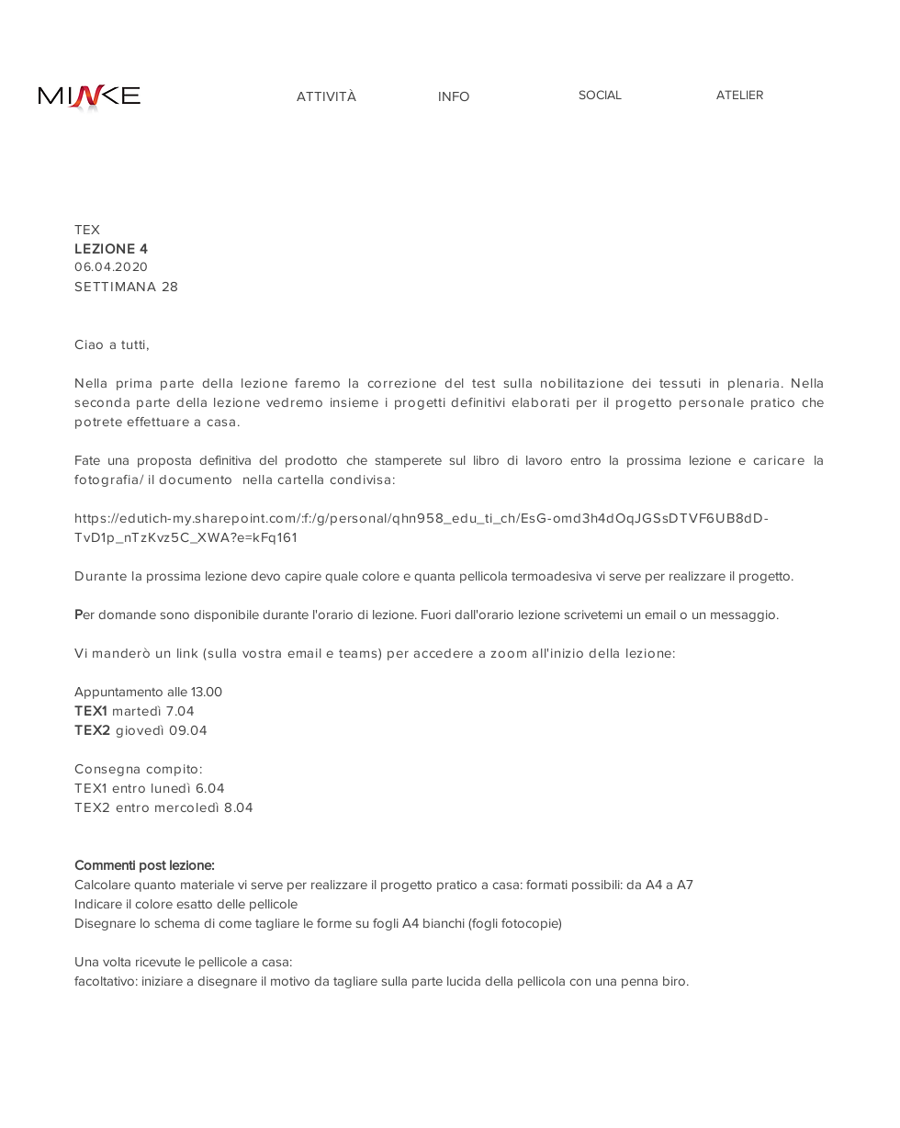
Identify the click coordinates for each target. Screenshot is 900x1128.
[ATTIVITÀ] (326, 95)
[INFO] (454, 95)
